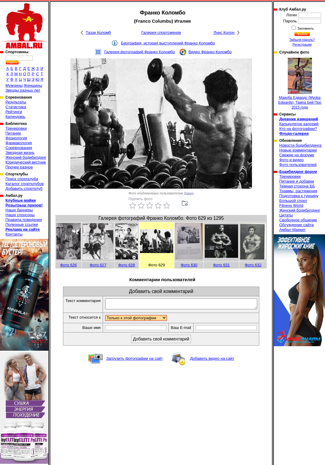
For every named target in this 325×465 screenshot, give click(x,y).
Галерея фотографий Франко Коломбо (139, 52)
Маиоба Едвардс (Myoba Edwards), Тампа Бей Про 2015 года (299, 83)
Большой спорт (293, 200)
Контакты (13, 234)
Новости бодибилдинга (300, 145)
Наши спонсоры (20, 215)
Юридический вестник (25, 162)
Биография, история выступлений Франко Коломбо (168, 43)
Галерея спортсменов (161, 32)
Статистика (15, 107)
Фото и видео (291, 160)
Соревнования (18, 147)
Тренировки (16, 128)
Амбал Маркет (292, 229)
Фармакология (18, 143)
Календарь (15, 116)
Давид (189, 193)
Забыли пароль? (302, 39)
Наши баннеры (19, 210)
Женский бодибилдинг (25, 157)
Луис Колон (224, 32)
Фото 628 (126, 265)
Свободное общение (298, 220)
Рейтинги (13, 111)
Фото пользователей (298, 164)
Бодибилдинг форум (298, 172)
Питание (13, 133)
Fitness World (291, 205)
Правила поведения (23, 219)
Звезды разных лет (22, 90)
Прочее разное (19, 167)
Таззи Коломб (98, 32)
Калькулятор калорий (299, 124)
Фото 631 (221, 265)
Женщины (33, 85)
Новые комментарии (298, 150)
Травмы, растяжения (298, 191)
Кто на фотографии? (298, 128)
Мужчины (14, 85)
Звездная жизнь (20, 152)
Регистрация (302, 44)
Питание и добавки (296, 181)
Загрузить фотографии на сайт (134, 360)
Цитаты (286, 215)
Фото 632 (253, 265)
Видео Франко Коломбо (210, 52)
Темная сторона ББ (297, 186)
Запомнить (305, 28)
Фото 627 (98, 265)
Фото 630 (189, 265)
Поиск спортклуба (21, 179)
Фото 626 (68, 265)
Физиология (16, 138)
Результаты (15, 102)
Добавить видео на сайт (212, 360)
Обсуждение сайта (296, 225)
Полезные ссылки (21, 224)
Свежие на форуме (296, 155)
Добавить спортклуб (23, 188)
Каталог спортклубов (24, 183)
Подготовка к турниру (298, 195)
